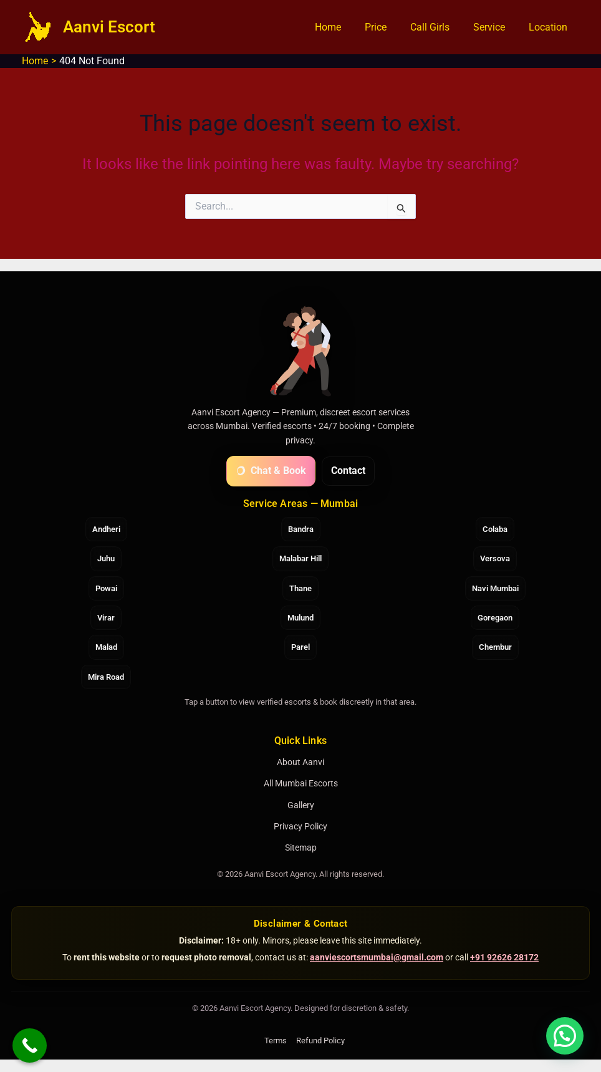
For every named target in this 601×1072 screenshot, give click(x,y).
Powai (106, 588)
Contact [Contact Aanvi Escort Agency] (348, 470)
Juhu (106, 558)
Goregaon (495, 617)
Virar (106, 617)
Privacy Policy (300, 826)
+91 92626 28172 (504, 957)
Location (550, 27)
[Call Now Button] (29, 1045)
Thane (300, 588)
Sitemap (301, 847)
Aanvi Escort (109, 26)
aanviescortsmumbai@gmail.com (376, 957)
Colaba (495, 529)
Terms (275, 1040)
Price (389, 27)
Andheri (106, 529)
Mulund (300, 617)
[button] (565, 1036)
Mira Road (106, 677)
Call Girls (439, 27)
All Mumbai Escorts (301, 783)
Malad (106, 647)
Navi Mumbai (495, 588)
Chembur (495, 647)
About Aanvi (300, 762)
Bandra (301, 529)
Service (495, 27)
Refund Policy (320, 1040)
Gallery (300, 805)
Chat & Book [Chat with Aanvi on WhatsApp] (271, 470)
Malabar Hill (300, 558)
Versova (495, 558)
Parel (300, 647)
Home (345, 27)
